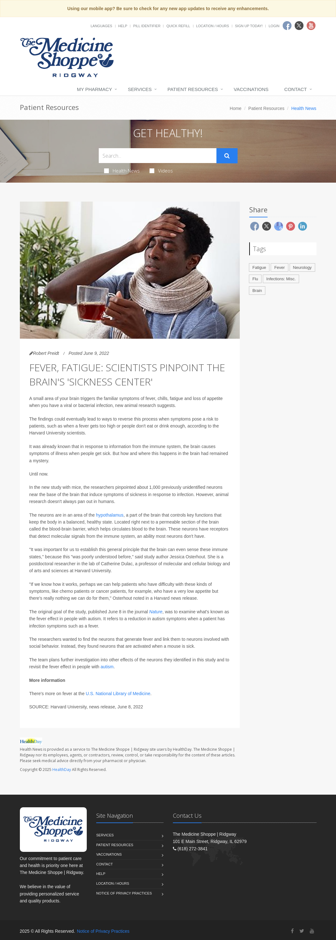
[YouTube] (312, 931)
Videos (161, 170)
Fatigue (259, 267)
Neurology (302, 267)
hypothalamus (109, 515)
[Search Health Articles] (157, 155)
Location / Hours (212, 26)
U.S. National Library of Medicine (118, 693)
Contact (295, 89)
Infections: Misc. (281, 278)
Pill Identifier (146, 26)
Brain (257, 290)
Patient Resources (193, 89)
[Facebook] (292, 931)
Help (122, 26)
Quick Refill (178, 26)
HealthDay (61, 769)
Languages (101, 26)
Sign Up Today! (249, 26)
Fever (279, 267)
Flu (255, 278)
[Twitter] (301, 931)
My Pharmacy (94, 89)
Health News (122, 170)
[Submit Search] (227, 155)
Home (235, 108)
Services (140, 89)
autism (107, 666)
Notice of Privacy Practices (124, 893)
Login (273, 26)
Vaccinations (251, 89)
